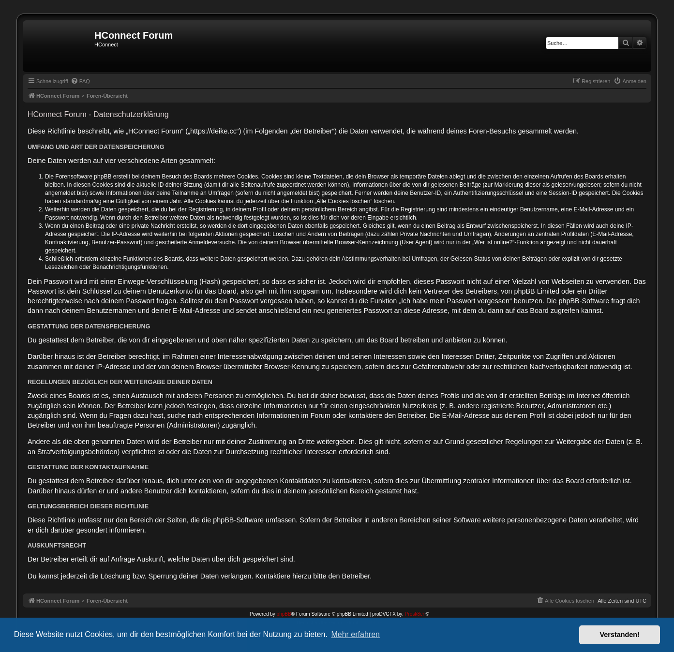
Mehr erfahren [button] (355, 634)
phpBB (284, 614)
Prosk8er (414, 614)
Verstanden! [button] (620, 634)
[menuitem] (80, 81)
